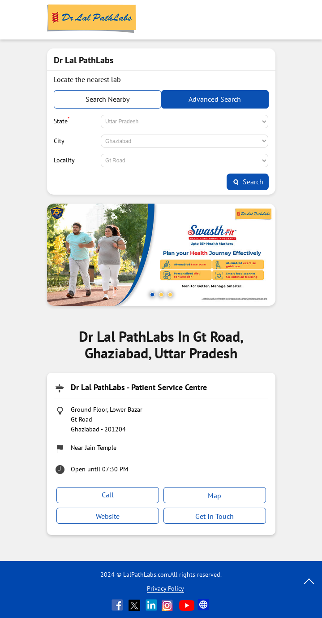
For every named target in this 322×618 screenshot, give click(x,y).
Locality (64, 160)
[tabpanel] (161, 255)
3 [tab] (170, 294)
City (59, 140)
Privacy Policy (165, 588)
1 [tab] (152, 294)
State (61, 120)
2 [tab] (161, 294)
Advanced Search (215, 99)
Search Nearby (107, 99)
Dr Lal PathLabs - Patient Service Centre (139, 387)
